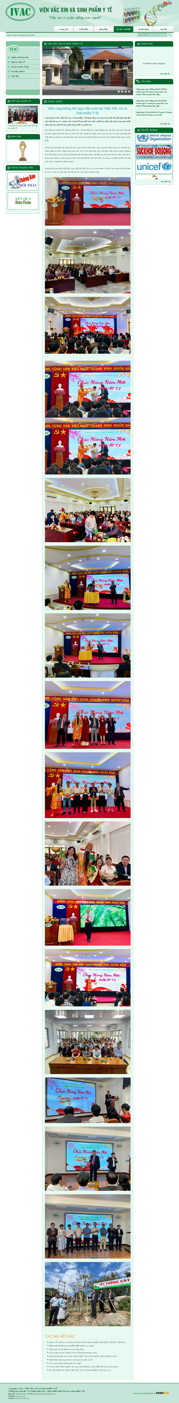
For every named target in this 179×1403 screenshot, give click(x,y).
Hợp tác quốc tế (18, 62)
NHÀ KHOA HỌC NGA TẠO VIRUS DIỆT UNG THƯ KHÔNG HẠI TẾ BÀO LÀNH (83, 1356)
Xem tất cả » (165, 74)
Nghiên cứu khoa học (20, 57)
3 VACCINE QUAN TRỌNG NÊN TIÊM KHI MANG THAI (73, 1353)
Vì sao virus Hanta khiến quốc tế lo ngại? (65, 1363)
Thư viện (15, 76)
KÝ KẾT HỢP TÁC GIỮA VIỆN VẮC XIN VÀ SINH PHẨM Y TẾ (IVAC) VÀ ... (81, 1370)
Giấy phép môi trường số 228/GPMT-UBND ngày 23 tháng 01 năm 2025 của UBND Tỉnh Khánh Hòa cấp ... (152, 103)
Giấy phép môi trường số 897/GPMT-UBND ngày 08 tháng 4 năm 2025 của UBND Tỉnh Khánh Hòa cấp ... (151, 91)
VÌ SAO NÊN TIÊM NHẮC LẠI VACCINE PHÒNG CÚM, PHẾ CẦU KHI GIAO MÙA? (84, 1367)
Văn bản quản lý (18, 71)
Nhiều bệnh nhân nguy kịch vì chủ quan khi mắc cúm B (71, 1360)
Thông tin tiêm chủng (20, 67)
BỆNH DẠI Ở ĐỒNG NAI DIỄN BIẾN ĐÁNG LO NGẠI (71, 1346)
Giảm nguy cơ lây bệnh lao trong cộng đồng (66, 1349)
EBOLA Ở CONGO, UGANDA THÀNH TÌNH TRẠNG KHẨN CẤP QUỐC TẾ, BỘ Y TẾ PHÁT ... (88, 1342)
